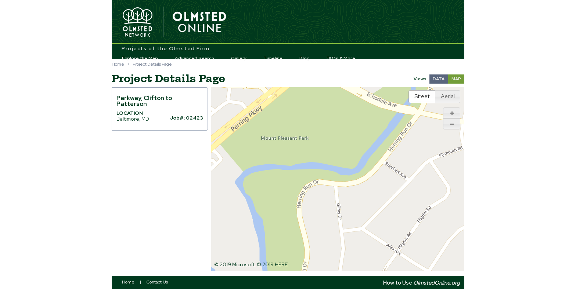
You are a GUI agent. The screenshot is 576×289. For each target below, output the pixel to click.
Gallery (239, 58)
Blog (304, 58)
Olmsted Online (199, 22)
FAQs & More (341, 58)
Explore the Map (140, 58)
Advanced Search (194, 58)
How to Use (421, 282)
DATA (438, 79)
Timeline (272, 58)
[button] (452, 112)
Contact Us (157, 282)
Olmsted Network (137, 22)
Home (118, 64)
